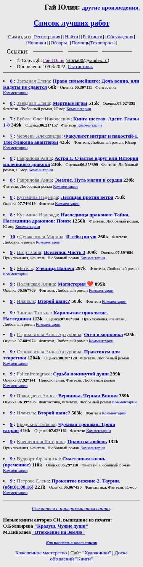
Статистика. (80, 66)
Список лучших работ (71, 23)
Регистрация (47, 36)
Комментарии (15, 92)
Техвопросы (103, 42)
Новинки (36, 42)
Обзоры (59, 42)
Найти (71, 36)
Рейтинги (93, 36)
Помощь (80, 42)
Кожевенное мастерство (41, 553)
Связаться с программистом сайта (71, 508)
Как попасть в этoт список (71, 542)
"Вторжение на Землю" (58, 532)
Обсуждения (120, 36)
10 (12, 236)
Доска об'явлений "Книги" (88, 556)
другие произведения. (111, 7)
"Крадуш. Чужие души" (61, 526)
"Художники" (96, 553)
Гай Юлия (53, 60)
